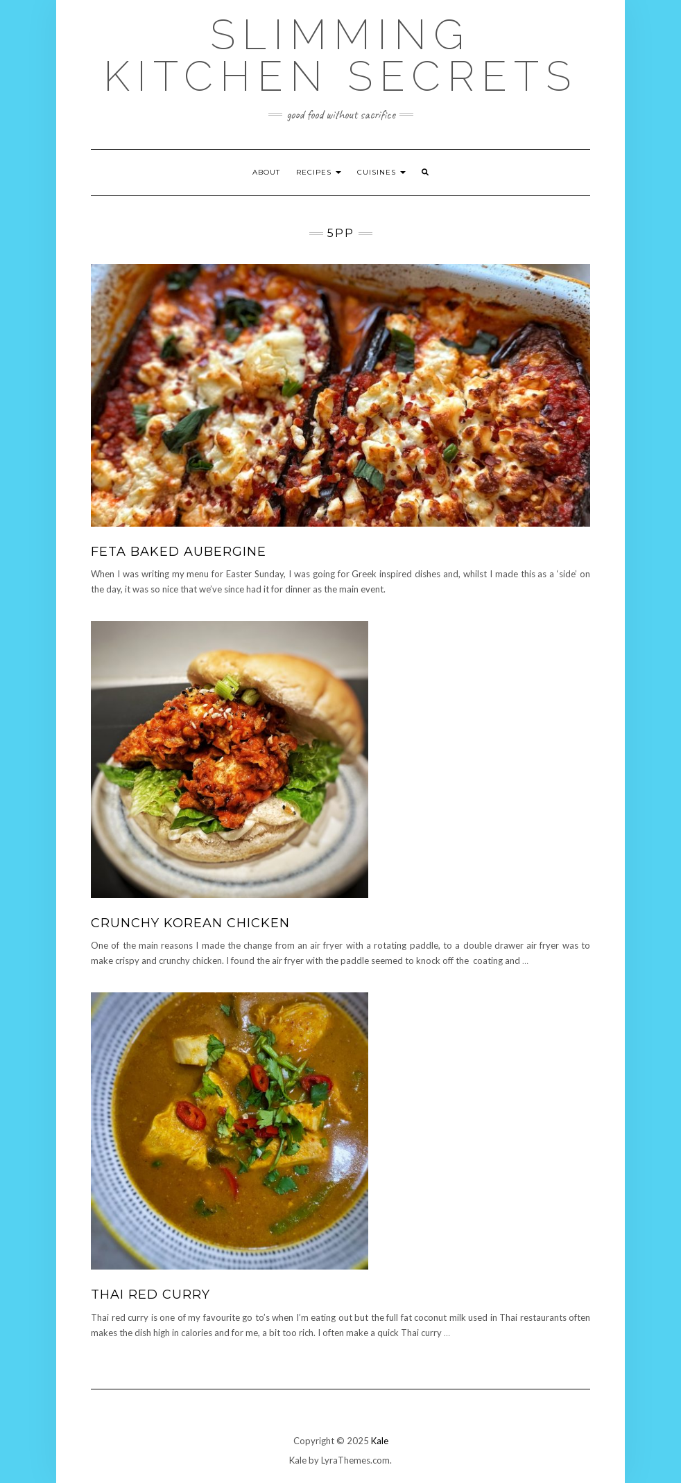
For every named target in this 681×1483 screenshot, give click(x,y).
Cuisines (381, 172)
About (266, 172)
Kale (379, 1440)
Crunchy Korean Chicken (190, 923)
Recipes (318, 172)
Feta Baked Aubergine (178, 551)
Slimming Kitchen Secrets (340, 55)
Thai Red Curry (150, 1294)
